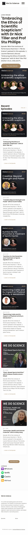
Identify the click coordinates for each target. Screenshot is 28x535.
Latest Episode (5, 15)
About (16, 518)
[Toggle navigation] (23, 3)
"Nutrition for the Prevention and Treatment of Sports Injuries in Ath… (12, 258)
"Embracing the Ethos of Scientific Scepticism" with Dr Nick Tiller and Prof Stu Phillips (13, 30)
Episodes (3, 518)
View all (24, 108)
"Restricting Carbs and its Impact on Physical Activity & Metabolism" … (13, 316)
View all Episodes (14, 461)
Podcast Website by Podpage (19, 529)
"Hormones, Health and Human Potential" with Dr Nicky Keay (14, 431)
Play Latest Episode (10, 66)
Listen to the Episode (9, 163)
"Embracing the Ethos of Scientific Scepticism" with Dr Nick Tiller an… (13, 143)
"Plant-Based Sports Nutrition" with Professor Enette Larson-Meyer (13, 374)
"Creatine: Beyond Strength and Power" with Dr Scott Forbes (14, 201)
